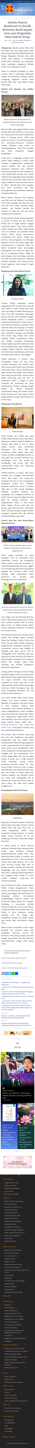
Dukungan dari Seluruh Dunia (13, 1292)
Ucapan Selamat (9, 1284)
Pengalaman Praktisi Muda (12, 1215)
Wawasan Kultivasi (10, 1241)
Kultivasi (10, 18)
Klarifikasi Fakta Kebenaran (12, 1221)
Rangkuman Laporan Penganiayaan (15, 1338)
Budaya (6, 1373)
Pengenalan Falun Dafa (11, 1183)
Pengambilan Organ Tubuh (12, 1313)
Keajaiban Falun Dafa (11, 1213)
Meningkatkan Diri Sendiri (12, 1227)
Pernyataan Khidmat (10, 1360)
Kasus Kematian (9, 1308)
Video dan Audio (9, 1389)
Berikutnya (4, 1020)
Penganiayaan (8, 1301)
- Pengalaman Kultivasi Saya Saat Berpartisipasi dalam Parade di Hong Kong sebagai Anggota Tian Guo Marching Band (17, 1007)
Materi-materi (8, 1386)
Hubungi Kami (8, 1420)
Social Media (8, 1431)
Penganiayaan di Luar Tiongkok (14, 1319)
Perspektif (6, 1296)
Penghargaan (8, 1278)
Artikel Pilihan (8, 1238)
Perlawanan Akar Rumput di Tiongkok (16, 1351)
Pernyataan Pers (9, 1289)
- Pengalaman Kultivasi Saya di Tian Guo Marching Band (17, 997)
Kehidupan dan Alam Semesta (13, 1382)
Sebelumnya (4, 1013)
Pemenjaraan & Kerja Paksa (12, 1325)
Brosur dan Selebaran (10, 1398)
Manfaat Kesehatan (10, 1185)
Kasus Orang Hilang (10, 1327)
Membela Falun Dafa (10, 1218)
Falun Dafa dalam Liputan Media (14, 1281)
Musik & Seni (8, 1379)
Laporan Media (9, 1275)
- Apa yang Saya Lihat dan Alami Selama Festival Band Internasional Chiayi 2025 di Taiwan (16, 1002)
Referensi (6, 1404)
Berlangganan (8, 1428)
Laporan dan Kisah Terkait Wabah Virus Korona (16, 1271)
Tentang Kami (8, 1416)
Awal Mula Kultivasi (10, 1204)
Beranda (4, 18)
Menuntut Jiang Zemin (11, 1367)
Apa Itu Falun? (8, 1191)
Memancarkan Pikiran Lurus (13, 1207)
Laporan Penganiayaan (11, 1322)
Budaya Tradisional (10, 1376)
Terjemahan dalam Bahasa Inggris (11, 963)
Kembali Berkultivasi (10, 1210)
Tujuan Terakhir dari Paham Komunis (16, 1401)
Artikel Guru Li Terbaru (11, 1411)
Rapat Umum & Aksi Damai (13, 1250)
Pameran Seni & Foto (10, 1256)
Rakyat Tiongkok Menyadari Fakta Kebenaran (14, 1363)
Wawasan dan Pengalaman (12, 1235)
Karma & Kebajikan (10, 1345)
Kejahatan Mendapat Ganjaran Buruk (15, 1357)
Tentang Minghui (9, 1423)
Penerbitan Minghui (18, 1)
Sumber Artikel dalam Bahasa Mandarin (13, 958)
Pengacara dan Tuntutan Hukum (14, 1348)
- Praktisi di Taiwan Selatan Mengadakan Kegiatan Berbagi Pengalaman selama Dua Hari (17, 993)
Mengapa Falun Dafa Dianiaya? (13, 1316)
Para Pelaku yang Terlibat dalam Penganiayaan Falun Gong (14, 1331)
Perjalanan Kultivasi (10, 1224)
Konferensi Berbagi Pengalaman (24, 18)
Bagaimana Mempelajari (11, 1188)
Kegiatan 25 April (9, 1259)
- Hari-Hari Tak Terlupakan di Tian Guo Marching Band (17, 988)
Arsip (6, 1425)
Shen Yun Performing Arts (12, 1267)
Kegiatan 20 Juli (9, 1262)
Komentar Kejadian (10, 1286)
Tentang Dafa (8, 1179)
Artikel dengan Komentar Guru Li (14, 1232)
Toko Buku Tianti (27, 1)
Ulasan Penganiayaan (10, 1310)
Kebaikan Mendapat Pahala (12, 1354)
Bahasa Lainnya (9, 1437)
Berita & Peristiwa (10, 1247)
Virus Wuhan (8, 1335)
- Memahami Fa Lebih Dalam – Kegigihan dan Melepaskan (15, 983)
